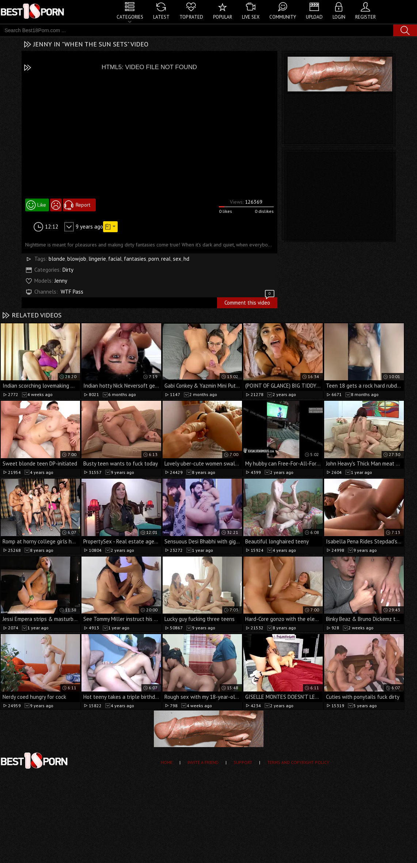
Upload (314, 17)
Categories (130, 17)
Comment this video (250, 301)
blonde (57, 258)
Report (83, 204)
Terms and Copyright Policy (298, 762)
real (166, 258)
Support (243, 762)
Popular (222, 17)
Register (365, 17)
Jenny (60, 280)
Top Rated (191, 17)
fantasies (135, 258)
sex (177, 258)
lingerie (97, 258)
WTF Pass (72, 291)
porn (153, 258)
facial (115, 258)
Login (339, 17)
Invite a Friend (203, 762)
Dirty (67, 269)
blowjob (76, 258)
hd (186, 258)
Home (167, 762)
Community (282, 17)
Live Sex (250, 17)
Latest (161, 17)
